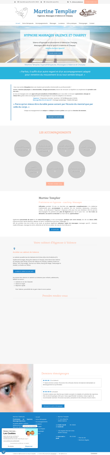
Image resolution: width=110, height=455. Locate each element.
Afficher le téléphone (77, 2)
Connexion (94, 453)
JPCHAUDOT (54, 453)
